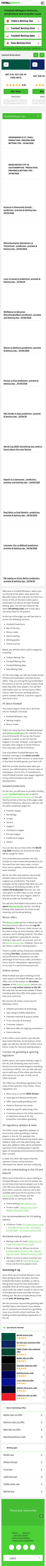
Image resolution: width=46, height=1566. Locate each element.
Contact (15, 1533)
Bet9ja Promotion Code (31, 1254)
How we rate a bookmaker (23, 1540)
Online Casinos (23, 984)
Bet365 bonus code (15, 943)
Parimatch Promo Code (23, 1244)
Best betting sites (28, 1203)
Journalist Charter (20, 1535)
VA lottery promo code (18, 1227)
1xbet (25, 1261)
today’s (15, 794)
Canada (9, 1195)
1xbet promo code (28, 1207)
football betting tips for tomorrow (18, 797)
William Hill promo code (17, 1210)
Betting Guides (16, 906)
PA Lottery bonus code (33, 1224)
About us (26, 1533)
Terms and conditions (21, 1538)
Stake (36, 1261)
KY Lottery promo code (30, 1230)
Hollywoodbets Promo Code (19, 1251)
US (3, 1195)
